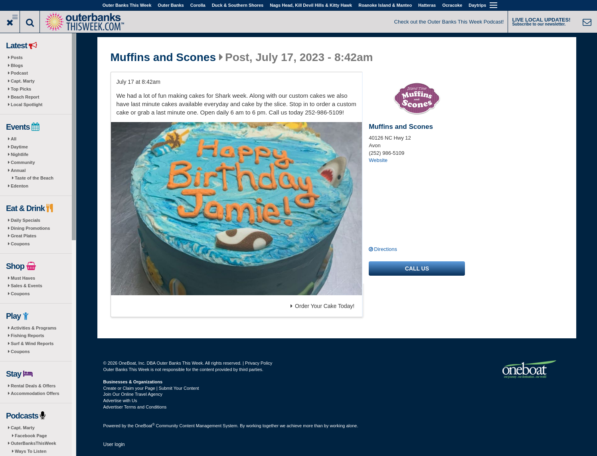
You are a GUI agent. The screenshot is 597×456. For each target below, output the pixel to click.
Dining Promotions (30, 228)
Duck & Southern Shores (238, 5)
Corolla (198, 5)
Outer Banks (171, 5)
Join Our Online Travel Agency (133, 394)
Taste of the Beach (34, 178)
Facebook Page (31, 435)
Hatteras (427, 5)
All (13, 138)
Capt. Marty (23, 81)
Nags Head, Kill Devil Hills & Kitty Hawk (311, 5)
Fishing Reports (27, 335)
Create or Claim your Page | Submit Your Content (151, 388)
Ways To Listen (30, 451)
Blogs (17, 65)
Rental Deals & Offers (33, 385)
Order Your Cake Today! (322, 306)
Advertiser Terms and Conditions (135, 407)
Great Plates (23, 235)
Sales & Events (26, 285)
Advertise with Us (120, 400)
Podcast (19, 73)
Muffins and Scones (163, 57)
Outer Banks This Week (127, 5)
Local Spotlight (26, 104)
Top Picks (21, 89)
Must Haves (23, 278)
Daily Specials (25, 220)
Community (23, 162)
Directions (385, 249)
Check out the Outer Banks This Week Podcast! (449, 22)
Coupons (20, 243)
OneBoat (145, 425)
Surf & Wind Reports (32, 343)
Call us (417, 268)
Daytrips (477, 5)
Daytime (19, 146)
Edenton (19, 186)
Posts (17, 57)
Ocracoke (452, 5)
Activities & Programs (33, 328)
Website (378, 160)
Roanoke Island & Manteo (385, 5)
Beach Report (25, 97)
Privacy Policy (258, 363)
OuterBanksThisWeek (33, 443)
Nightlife (19, 154)
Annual (18, 170)
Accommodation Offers (35, 393)
